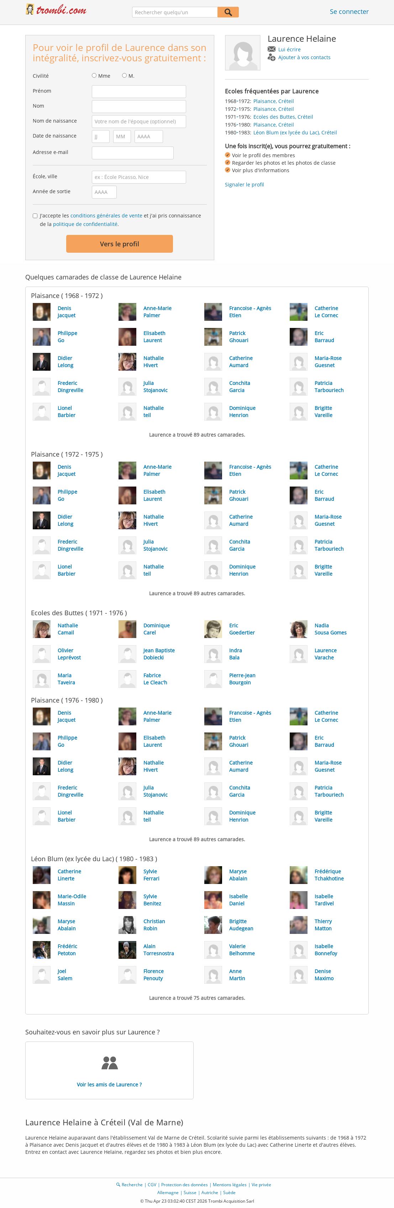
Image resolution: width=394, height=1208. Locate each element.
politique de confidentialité (85, 224)
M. (131, 75)
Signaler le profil (244, 184)
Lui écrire (289, 49)
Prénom (42, 90)
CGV (152, 1185)
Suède (229, 1192)
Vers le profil (119, 244)
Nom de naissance (55, 120)
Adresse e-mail (50, 152)
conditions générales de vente (106, 215)
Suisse (190, 1192)
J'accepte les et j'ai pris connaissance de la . (120, 219)
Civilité (41, 75)
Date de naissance (55, 135)
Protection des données (184, 1185)
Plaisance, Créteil (273, 101)
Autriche (209, 1192)
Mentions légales (230, 1185)
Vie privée (261, 1185)
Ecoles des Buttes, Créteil (283, 116)
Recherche (132, 1185)
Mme (104, 75)
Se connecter (349, 11)
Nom (38, 105)
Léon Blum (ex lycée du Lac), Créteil (295, 132)
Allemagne (168, 1192)
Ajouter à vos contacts (304, 57)
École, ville (45, 176)
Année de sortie (51, 191)
